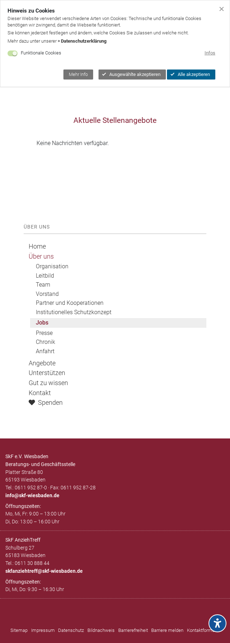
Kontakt (40, 393)
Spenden (46, 402)
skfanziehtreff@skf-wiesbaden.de (44, 571)
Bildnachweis (101, 630)
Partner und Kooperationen (70, 302)
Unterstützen (47, 372)
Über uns (41, 256)
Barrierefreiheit (133, 630)
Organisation (52, 266)
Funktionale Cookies (41, 53)
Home (37, 246)
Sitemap (19, 630)
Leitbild (45, 275)
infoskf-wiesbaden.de (32, 495)
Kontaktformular (203, 630)
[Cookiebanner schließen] (221, 8)
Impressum (43, 630)
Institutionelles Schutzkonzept (73, 312)
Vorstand (47, 294)
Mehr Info (78, 74)
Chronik (45, 342)
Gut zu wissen (48, 383)
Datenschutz (71, 630)
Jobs (42, 322)
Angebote (42, 363)
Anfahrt (45, 351)
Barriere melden (167, 630)
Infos (210, 53)
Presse (44, 333)
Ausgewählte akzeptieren (131, 74)
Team (43, 284)
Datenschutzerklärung (83, 41)
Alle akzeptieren (190, 74)
